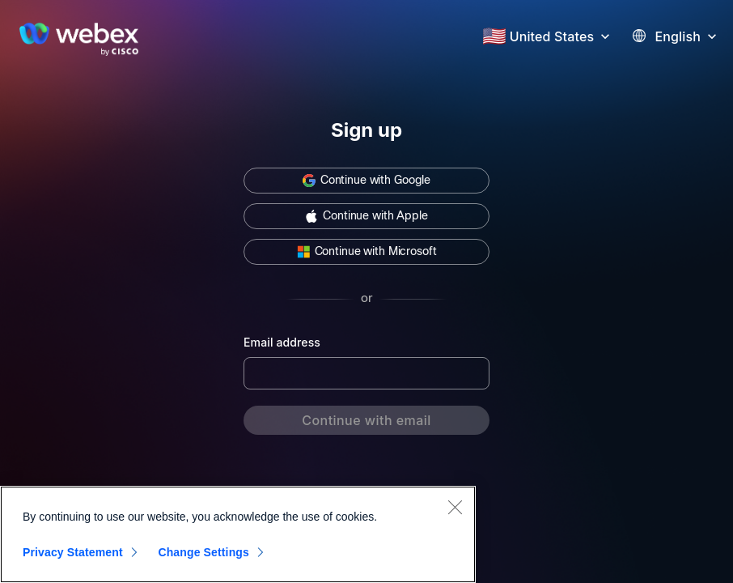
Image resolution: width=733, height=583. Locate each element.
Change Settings (203, 552)
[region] (238, 534)
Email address (282, 342)
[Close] (455, 507)
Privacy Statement (73, 552)
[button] (562, 34)
